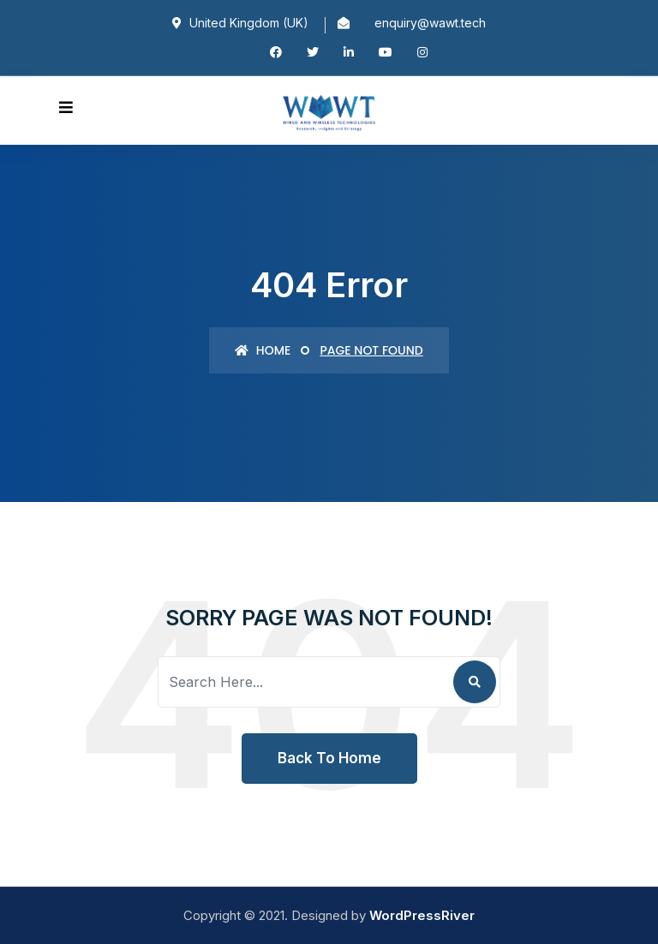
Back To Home (329, 758)
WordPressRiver (422, 915)
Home (262, 350)
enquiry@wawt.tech (430, 22)
